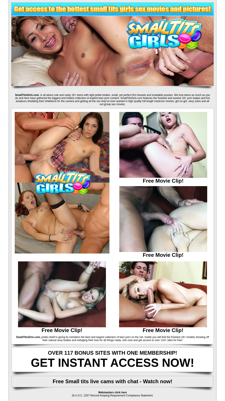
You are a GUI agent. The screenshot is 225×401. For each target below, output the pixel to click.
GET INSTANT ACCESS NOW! (112, 362)
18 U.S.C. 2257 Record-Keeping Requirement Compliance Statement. (112, 395)
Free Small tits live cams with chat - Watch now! (112, 381)
